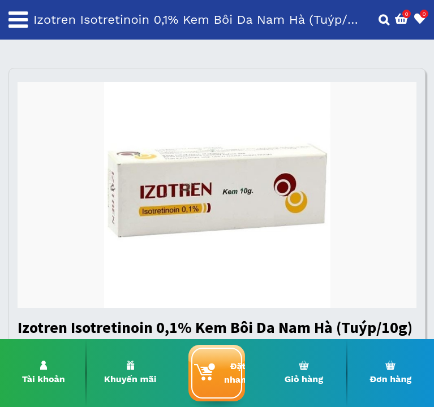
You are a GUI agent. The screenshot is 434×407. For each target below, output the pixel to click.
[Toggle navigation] (18, 19)
